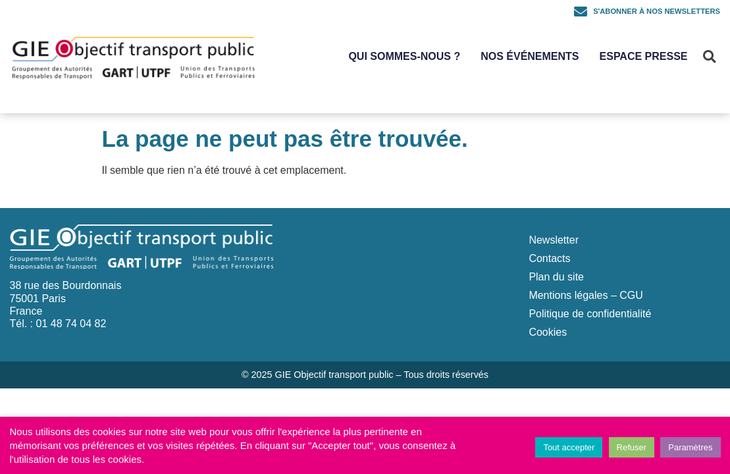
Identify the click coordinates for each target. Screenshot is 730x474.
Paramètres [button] (690, 447)
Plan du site (556, 276)
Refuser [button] (632, 447)
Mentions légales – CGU (585, 295)
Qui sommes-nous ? (404, 56)
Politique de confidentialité (590, 313)
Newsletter (554, 240)
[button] (709, 56)
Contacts (549, 258)
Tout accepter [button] (568, 447)
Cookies (548, 332)
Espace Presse (644, 56)
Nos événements (530, 56)
